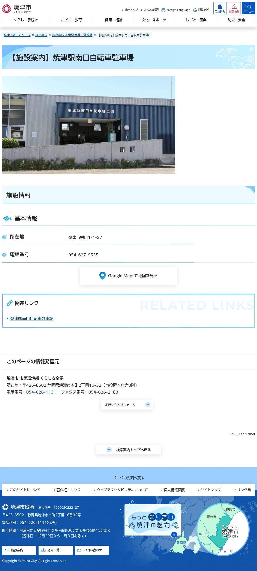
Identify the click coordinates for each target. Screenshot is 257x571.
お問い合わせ (93, 550)
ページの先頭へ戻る (128, 478)
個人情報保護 (174, 490)
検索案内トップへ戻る (133, 450)
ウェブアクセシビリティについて (122, 490)
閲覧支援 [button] (203, 9)
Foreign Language (178, 9)
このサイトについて (25, 490)
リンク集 (244, 490)
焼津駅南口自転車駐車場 (31, 318)
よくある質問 (152, 9)
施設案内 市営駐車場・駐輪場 (72, 35)
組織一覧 (53, 550)
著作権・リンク (69, 490)
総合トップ (131, 9)
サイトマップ (211, 490)
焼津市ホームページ (17, 35)
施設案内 (41, 35)
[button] (234, 8)
